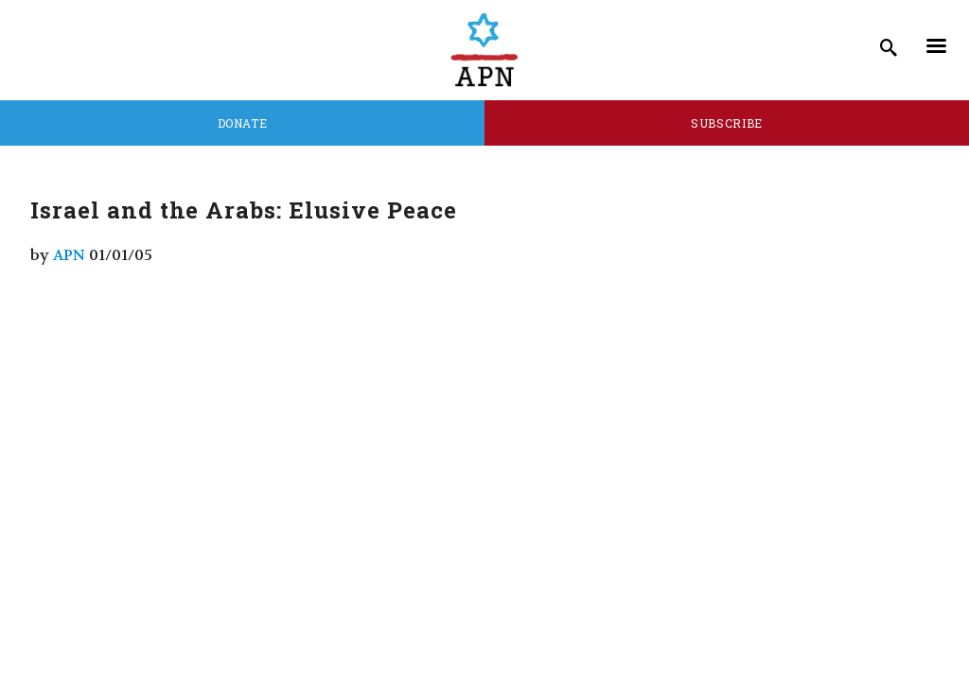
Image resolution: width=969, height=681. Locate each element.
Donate (243, 123)
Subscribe (727, 123)
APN (69, 255)
